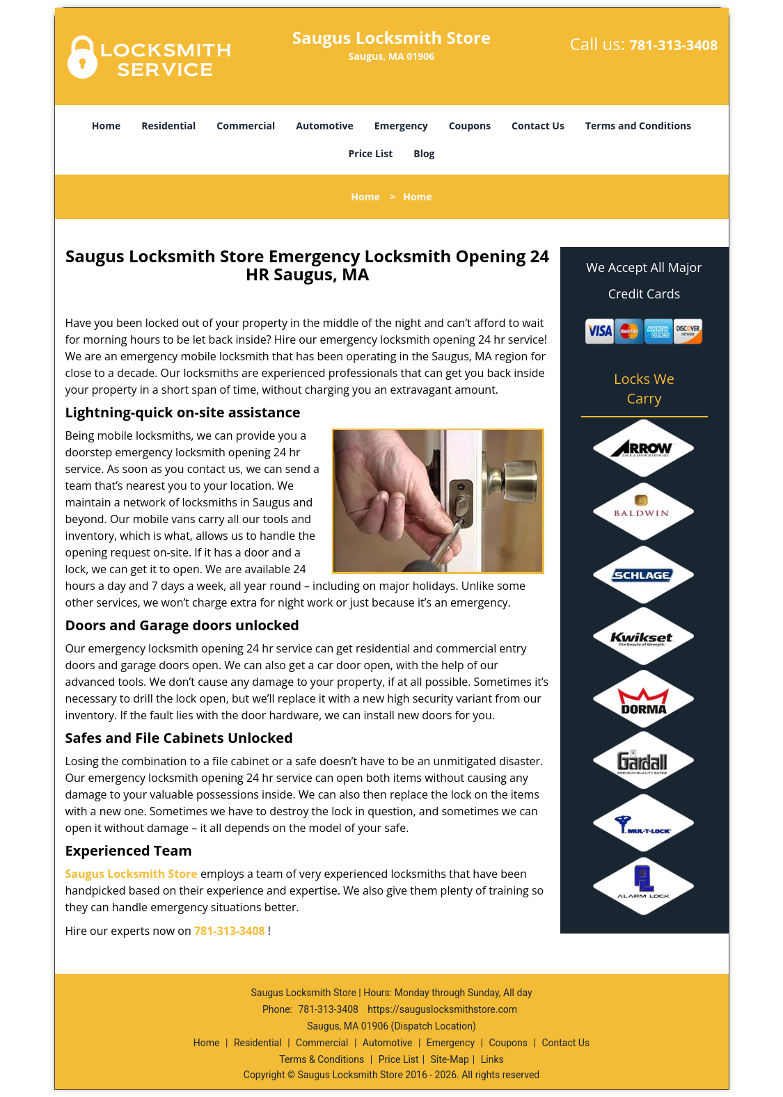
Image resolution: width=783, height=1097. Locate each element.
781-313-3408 (673, 44)
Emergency (401, 125)
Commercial (245, 125)
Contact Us (538, 125)
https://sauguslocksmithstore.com (442, 1009)
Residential (168, 125)
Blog (423, 153)
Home (106, 125)
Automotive (325, 125)
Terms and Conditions (638, 125)
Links (492, 1059)
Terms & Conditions (321, 1059)
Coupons (470, 125)
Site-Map (450, 1059)
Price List (370, 153)
